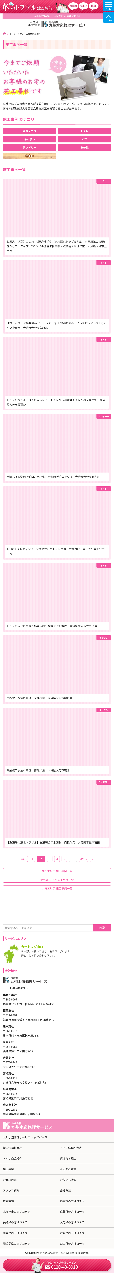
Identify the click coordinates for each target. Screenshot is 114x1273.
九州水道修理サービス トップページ (25, 1137)
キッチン (29, 139)
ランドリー (29, 147)
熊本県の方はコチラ (15, 1233)
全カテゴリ (29, 131)
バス (84, 139)
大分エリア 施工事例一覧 (57, 888)
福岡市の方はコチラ (72, 1201)
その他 (84, 147)
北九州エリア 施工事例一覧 (57, 880)
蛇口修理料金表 (12, 1148)
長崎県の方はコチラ (15, 1222)
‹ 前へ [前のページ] (23, 859)
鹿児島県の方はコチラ (16, 1243)
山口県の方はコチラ (72, 1243)
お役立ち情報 (68, 1180)
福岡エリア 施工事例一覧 (57, 871)
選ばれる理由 (68, 1158)
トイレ (84, 131)
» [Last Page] (92, 859)
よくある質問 (68, 1169)
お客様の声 (10, 1180)
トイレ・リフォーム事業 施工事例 (25, 34)
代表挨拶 (8, 1201)
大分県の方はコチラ (72, 1222)
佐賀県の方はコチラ (72, 1211)
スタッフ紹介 (11, 1190)
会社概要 (65, 1190)
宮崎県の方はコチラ (72, 1233)
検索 (102, 927)
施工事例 (8, 1169)
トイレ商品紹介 (12, 1158)
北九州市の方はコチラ (16, 1211)
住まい (29, 156)
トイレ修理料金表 (71, 1148)
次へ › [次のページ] (83, 859)
